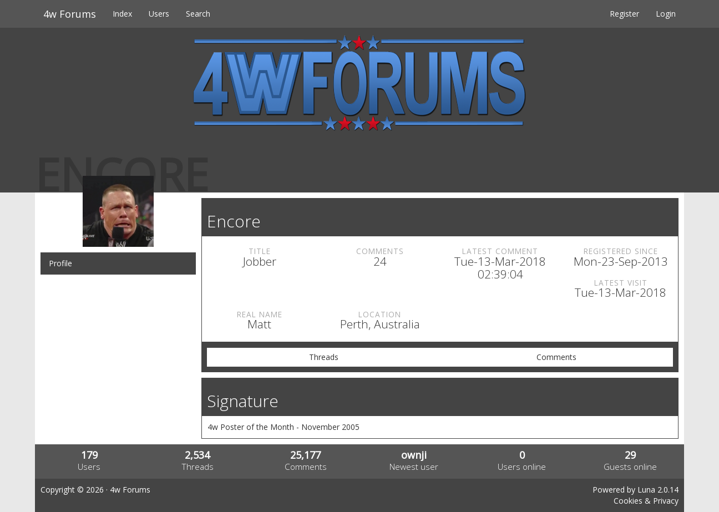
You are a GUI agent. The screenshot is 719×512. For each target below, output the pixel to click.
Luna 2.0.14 (658, 489)
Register (624, 13)
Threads (323, 357)
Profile (60, 263)
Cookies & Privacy (646, 500)
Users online (522, 467)
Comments (556, 357)
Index (122, 13)
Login (666, 13)
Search (198, 13)
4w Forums (69, 14)
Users (159, 13)
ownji (414, 455)
